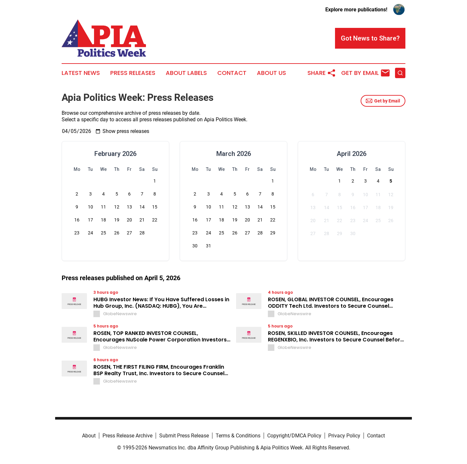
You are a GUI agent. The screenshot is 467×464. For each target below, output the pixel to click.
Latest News (81, 73)
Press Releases (132, 73)
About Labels (186, 73)
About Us (271, 73)
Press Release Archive (127, 436)
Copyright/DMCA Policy (294, 436)
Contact (231, 73)
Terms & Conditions (238, 436)
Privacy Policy (344, 436)
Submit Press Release (184, 436)
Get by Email (383, 101)
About (89, 436)
